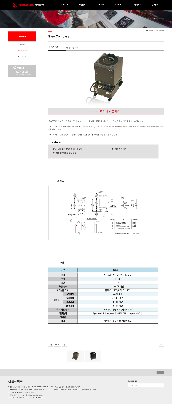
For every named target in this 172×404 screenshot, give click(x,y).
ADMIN (160, 372)
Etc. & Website (22, 57)
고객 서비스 (136, 5)
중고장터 (155, 5)
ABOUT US (63, 5)
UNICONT (118, 5)
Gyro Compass (22, 51)
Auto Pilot (22, 44)
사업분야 (82, 5)
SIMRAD (100, 5)
